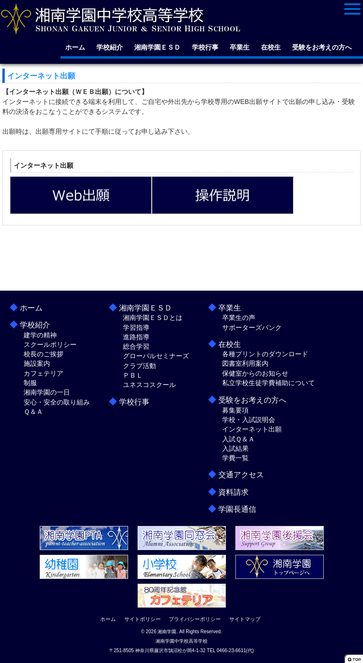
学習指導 (136, 327)
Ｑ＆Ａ (33, 411)
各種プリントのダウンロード (265, 354)
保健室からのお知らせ (255, 373)
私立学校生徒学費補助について (268, 383)
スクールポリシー (50, 344)
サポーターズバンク (252, 327)
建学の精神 (40, 335)
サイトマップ (244, 619)
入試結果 (235, 448)
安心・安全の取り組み (57, 402)
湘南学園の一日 (47, 392)
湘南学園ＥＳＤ (157, 47)
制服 (30, 383)
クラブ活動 (139, 366)
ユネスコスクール (149, 384)
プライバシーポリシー (195, 619)
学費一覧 (235, 458)
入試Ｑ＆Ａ (238, 439)
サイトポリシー (142, 619)
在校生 (271, 47)
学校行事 (205, 47)
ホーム (75, 47)
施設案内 (37, 363)
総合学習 (136, 346)
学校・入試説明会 (248, 419)
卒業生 (240, 47)
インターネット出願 (252, 429)
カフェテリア (43, 373)
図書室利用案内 (245, 363)
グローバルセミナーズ (156, 356)
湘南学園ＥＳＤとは (152, 317)
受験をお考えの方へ (322, 47)
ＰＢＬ (133, 375)
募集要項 (235, 410)
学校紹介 (109, 47)
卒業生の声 (238, 317)
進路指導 (136, 337)
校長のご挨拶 (43, 354)
